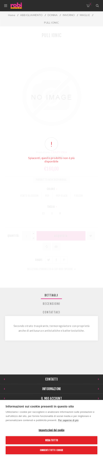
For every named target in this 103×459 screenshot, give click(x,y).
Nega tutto (51, 440)
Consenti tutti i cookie (51, 450)
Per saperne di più (68, 420)
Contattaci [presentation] (51, 312)
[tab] (51, 295)
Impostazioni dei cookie (51, 430)
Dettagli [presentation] (51, 295)
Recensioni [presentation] (51, 304)
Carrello (90, 4)
